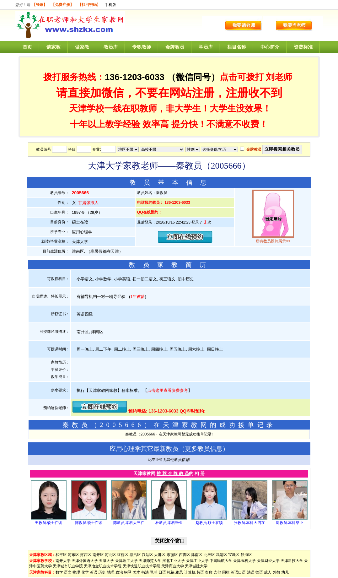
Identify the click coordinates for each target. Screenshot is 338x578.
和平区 (61, 555)
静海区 (246, 555)
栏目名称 (236, 47)
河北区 (110, 555)
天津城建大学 (196, 566)
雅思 (179, 572)
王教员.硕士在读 (48, 523)
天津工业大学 (197, 561)
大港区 (159, 555)
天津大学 (106, 561)
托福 (170, 572)
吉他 (217, 572)
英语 (93, 572)
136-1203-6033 (134, 77)
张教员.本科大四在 (249, 523)
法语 (251, 572)
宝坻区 (233, 555)
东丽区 (172, 555)
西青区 (184, 555)
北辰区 (209, 555)
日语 (162, 572)
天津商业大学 (172, 566)
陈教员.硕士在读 (88, 523)
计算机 (190, 572)
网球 (153, 572)
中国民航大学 (221, 561)
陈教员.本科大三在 (128, 523)
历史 (102, 572)
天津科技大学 (292, 561)
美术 (136, 572)
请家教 (53, 47)
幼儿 (285, 572)
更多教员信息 (204, 448)
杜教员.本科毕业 (169, 523)
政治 (119, 572)
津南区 (196, 555)
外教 (276, 572)
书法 (145, 572)
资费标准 (303, 47)
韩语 (200, 572)
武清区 (221, 555)
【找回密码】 (89, 5)
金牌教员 (174, 47)
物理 (76, 572)
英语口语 (238, 572)
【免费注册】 (62, 5)
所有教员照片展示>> (273, 241)
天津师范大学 (150, 561)
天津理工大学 (126, 561)
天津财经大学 (268, 561)
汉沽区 (147, 555)
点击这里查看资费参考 (167, 390)
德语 (259, 572)
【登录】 (39, 5)
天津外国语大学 (85, 561)
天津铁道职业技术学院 (141, 566)
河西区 (85, 555)
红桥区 (122, 555)
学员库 (206, 47)
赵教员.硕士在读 (209, 523)
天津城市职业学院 (68, 566)
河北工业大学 (173, 561)
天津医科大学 (244, 561)
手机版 (110, 5)
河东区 (73, 555)
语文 (68, 572)
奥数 (208, 572)
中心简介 (269, 47)
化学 (85, 572)
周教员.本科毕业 (289, 523)
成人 (267, 572)
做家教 (82, 47)
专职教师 (141, 47)
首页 (27, 47)
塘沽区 (135, 555)
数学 (59, 572)
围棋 (226, 572)
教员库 (111, 47)
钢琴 (127, 572)
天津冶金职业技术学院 (102, 566)
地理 (111, 572)
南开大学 (63, 561)
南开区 (98, 555)
